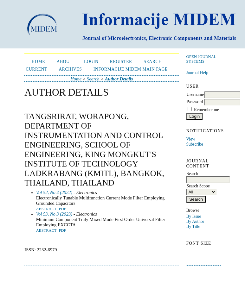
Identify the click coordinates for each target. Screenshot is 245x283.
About (65, 61)
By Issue (193, 216)
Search (153, 61)
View (190, 139)
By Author (195, 221)
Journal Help (197, 72)
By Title (193, 226)
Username (195, 94)
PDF (62, 209)
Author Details (119, 78)
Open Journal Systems (201, 59)
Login (91, 61)
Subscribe (194, 144)
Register (121, 61)
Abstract (46, 209)
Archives (70, 69)
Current (36, 69)
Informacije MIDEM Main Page (130, 69)
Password (194, 101)
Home (38, 61)
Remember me (206, 109)
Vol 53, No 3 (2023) (54, 214)
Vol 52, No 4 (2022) (54, 192)
